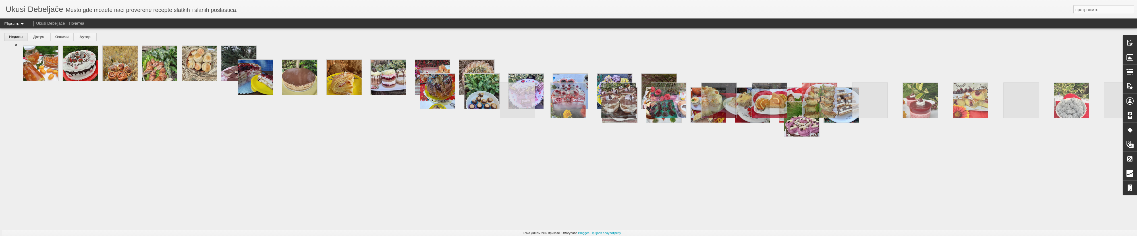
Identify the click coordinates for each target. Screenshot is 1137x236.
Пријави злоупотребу (606, 233)
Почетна (76, 23)
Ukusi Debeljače (50, 23)
